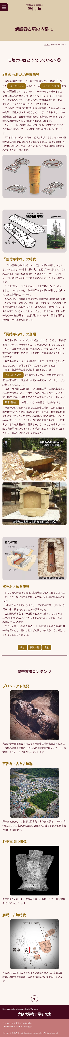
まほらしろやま (13, 375)
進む (46, 647)
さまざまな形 (17, 86)
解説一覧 (34, 647)
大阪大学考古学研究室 (34, 1014)
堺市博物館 (11, 402)
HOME (47, 44)
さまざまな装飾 (51, 86)
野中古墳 (34, 9)
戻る (22, 647)
